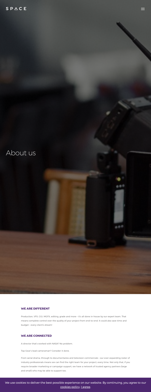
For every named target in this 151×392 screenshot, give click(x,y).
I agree (85, 387)
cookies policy (70, 387)
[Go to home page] (16, 9)
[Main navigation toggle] (142, 9)
